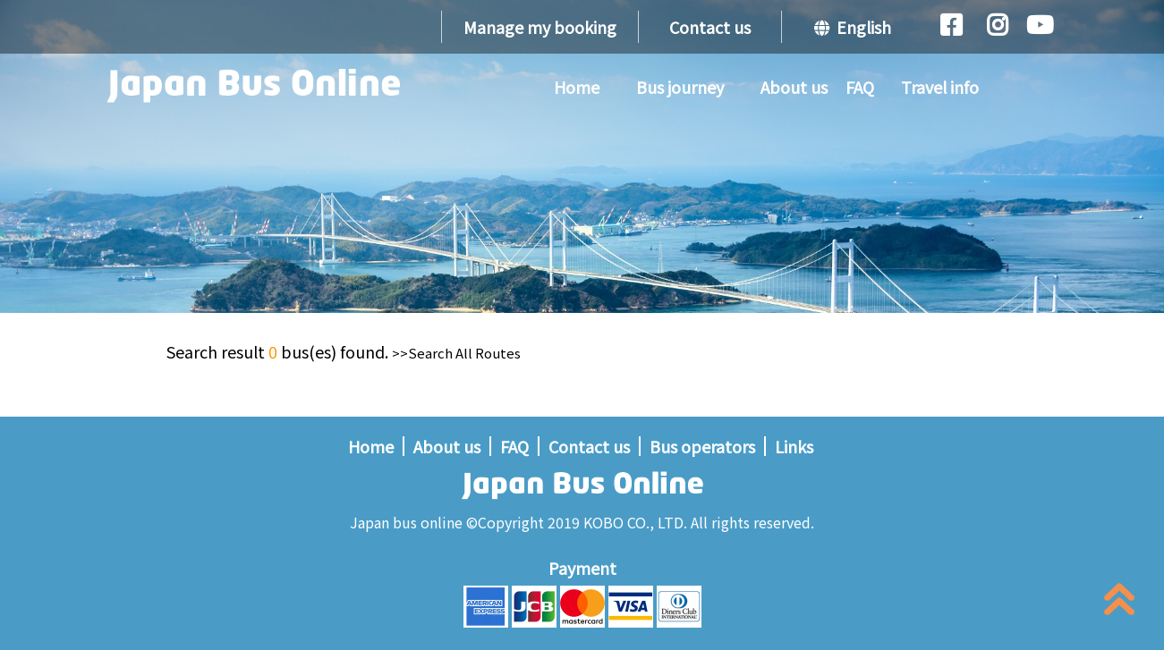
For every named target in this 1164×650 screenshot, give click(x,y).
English (852, 26)
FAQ (859, 86)
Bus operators (702, 446)
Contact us (710, 26)
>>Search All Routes (456, 352)
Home (576, 86)
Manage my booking (539, 26)
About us (794, 86)
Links (794, 446)
